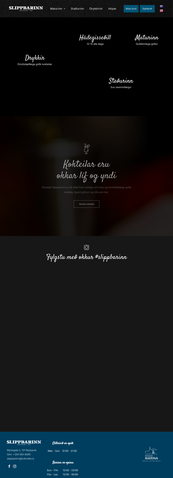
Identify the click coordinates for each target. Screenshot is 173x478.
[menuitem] (57, 8)
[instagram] (14, 466)
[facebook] (9, 466)
